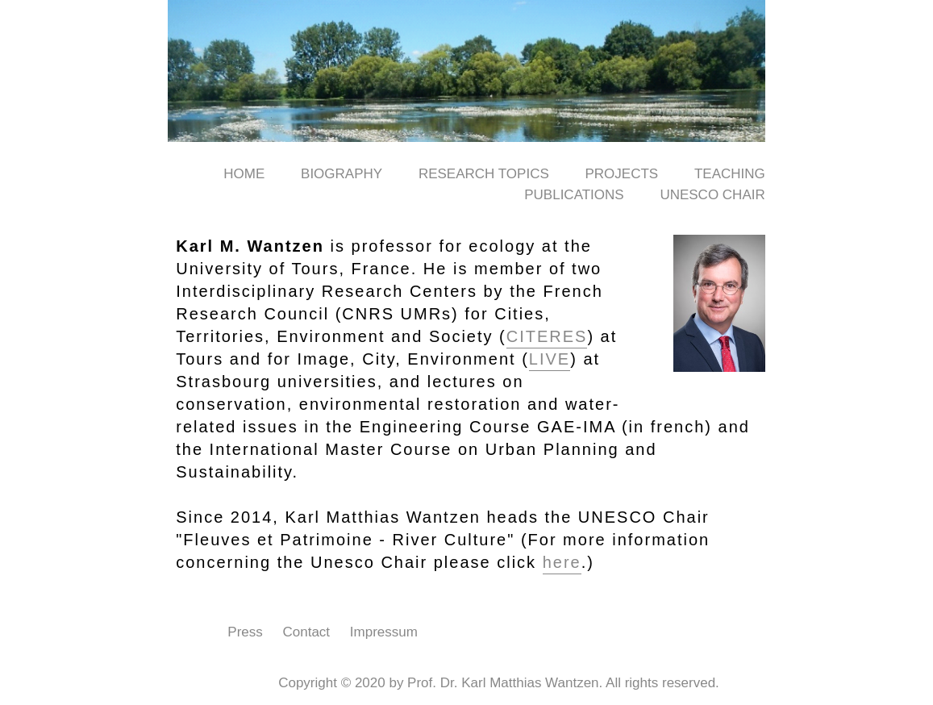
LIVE (549, 359)
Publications (573, 194)
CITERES (547, 336)
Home (243, 173)
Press (244, 632)
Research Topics (484, 173)
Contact (307, 632)
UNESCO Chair (712, 194)
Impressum (384, 632)
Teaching (729, 173)
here (562, 562)
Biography (341, 173)
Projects (621, 173)
